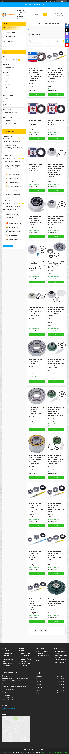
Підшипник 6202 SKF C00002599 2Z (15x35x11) (36, 362)
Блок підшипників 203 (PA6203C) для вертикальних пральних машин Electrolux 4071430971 (56, 412)
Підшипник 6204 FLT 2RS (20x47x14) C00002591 (36, 122)
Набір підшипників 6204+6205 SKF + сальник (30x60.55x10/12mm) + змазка (56, 507)
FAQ (39, 660)
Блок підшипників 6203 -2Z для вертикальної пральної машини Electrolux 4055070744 (56, 459)
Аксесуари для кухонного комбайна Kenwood (26, 659)
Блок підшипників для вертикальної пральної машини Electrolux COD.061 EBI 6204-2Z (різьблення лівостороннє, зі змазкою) (56, 170)
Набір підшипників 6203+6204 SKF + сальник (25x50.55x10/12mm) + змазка (36, 507)
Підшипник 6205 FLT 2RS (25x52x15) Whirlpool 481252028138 (36, 167)
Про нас (38, 23)
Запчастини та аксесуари (52, 23)
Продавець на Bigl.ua (34, 750)
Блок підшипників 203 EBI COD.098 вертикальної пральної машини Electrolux (37, 265)
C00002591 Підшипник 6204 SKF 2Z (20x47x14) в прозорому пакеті (36, 410)
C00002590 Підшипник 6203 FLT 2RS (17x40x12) (56, 122)
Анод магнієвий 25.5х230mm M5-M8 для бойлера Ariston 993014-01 (13, 166)
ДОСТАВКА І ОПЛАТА (9, 37)
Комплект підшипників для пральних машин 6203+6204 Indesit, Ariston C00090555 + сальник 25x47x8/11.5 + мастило (56, 73)
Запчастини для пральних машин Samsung (8, 659)
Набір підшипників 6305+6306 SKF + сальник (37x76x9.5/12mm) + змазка (55, 555)
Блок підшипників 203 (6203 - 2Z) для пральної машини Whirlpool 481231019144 (36, 312)
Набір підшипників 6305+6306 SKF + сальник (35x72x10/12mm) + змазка (35, 603)
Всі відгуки (18, 246)
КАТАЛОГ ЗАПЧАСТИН (9, 28)
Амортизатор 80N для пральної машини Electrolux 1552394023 (13, 216)
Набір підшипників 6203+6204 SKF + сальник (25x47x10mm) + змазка (35, 555)
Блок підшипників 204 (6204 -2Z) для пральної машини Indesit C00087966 (36, 219)
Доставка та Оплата (43, 655)
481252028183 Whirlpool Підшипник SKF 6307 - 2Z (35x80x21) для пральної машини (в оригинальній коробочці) (36, 74)
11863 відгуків (51, 1)
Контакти (40, 658)
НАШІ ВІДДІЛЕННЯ (8, 41)
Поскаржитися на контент (47, 752)
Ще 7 (6, 91)
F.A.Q (4, 46)
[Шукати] (45, 14)
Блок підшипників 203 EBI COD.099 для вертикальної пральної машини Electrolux (56, 219)
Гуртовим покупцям (60, 659)
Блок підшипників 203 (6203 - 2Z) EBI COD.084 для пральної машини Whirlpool (56, 265)
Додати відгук (8, 246)
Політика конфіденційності (61, 752)
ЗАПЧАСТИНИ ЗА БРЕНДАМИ (11, 32)
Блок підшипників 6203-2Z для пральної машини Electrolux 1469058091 (56, 602)
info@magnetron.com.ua (8, 708)
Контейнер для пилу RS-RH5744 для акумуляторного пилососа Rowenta (13, 147)
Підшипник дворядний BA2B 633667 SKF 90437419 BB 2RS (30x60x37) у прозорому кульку (37, 459)
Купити (37, 94)
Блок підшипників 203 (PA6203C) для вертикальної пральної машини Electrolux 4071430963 (56, 364)
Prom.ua (43, 749)
